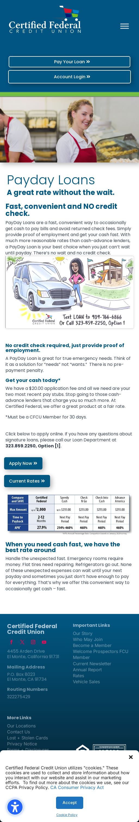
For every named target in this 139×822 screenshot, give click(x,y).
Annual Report (87, 669)
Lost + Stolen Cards (27, 737)
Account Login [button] (69, 77)
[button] (131, 757)
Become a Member (92, 645)
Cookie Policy (67, 815)
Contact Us (18, 731)
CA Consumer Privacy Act (77, 787)
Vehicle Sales (86, 681)
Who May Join (88, 639)
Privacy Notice (22, 743)
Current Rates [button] (24, 481)
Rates (78, 675)
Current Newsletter (92, 663)
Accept (70, 802)
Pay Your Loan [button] (69, 62)
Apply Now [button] (20, 463)
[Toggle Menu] (124, 26)
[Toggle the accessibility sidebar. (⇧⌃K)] (15, 807)
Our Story (82, 633)
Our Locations (21, 725)
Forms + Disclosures (28, 749)
